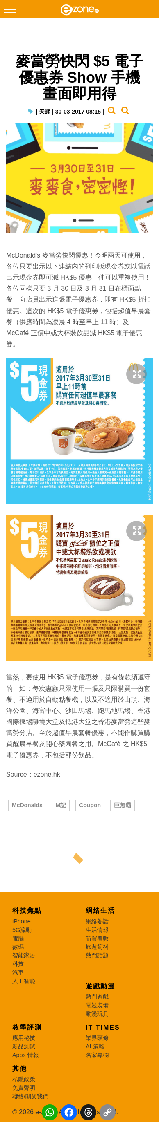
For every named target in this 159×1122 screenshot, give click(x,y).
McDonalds (27, 805)
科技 (18, 964)
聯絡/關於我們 (30, 1096)
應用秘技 (23, 1038)
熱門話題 (97, 955)
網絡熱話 (97, 921)
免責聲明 (23, 1087)
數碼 (18, 946)
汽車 (18, 972)
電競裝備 (97, 1005)
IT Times (103, 1027)
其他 (19, 1068)
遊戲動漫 (100, 986)
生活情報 (97, 930)
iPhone (21, 921)
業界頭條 (97, 1038)
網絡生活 (100, 910)
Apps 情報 (25, 1055)
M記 (61, 805)
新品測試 (23, 1046)
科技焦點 (27, 910)
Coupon (90, 805)
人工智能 (23, 981)
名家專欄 (97, 1055)
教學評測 (27, 1027)
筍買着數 (97, 938)
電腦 (18, 938)
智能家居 (23, 955)
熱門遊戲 (97, 996)
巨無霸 (122, 805)
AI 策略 (95, 1046)
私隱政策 (23, 1079)
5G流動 (22, 930)
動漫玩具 (97, 1013)
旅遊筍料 (97, 946)
